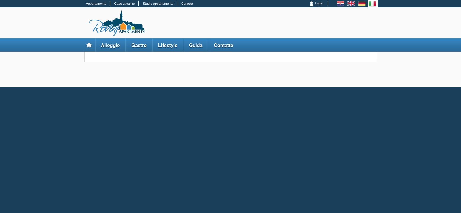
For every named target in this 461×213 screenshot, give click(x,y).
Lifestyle (167, 45)
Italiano (372, 4)
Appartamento (96, 3)
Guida (195, 45)
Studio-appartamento (158, 3)
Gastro (139, 45)
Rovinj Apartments (117, 23)
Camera (187, 3)
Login (319, 3)
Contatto (223, 45)
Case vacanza (124, 3)
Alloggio (110, 45)
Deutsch (362, 4)
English (351, 4)
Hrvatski (340, 4)
